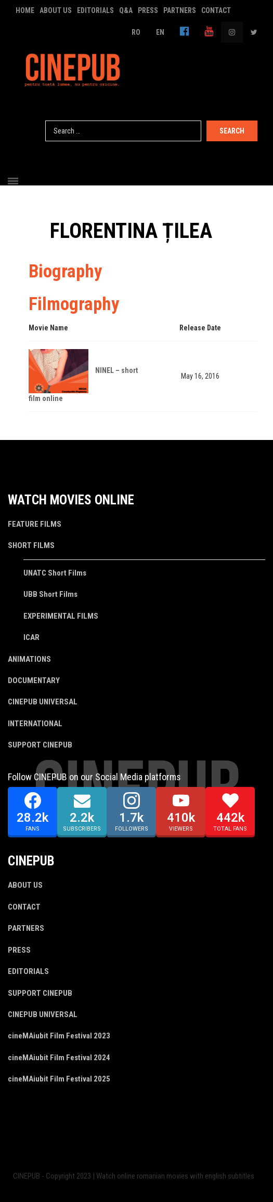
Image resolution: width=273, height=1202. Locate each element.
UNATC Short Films (54, 573)
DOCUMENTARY (34, 680)
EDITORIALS (95, 10)
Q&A (126, 10)
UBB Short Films (50, 594)
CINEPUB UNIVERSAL (42, 701)
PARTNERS (179, 10)
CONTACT (216, 10)
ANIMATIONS (29, 659)
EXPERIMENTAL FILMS (60, 616)
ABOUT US (56, 10)
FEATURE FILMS (34, 524)
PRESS (148, 10)
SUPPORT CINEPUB (40, 745)
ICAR (31, 637)
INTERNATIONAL (35, 723)
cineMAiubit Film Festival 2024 (59, 1057)
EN (160, 32)
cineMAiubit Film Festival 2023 (59, 1035)
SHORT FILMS (31, 545)
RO (136, 32)
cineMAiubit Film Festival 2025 (59, 1079)
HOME (25, 10)
